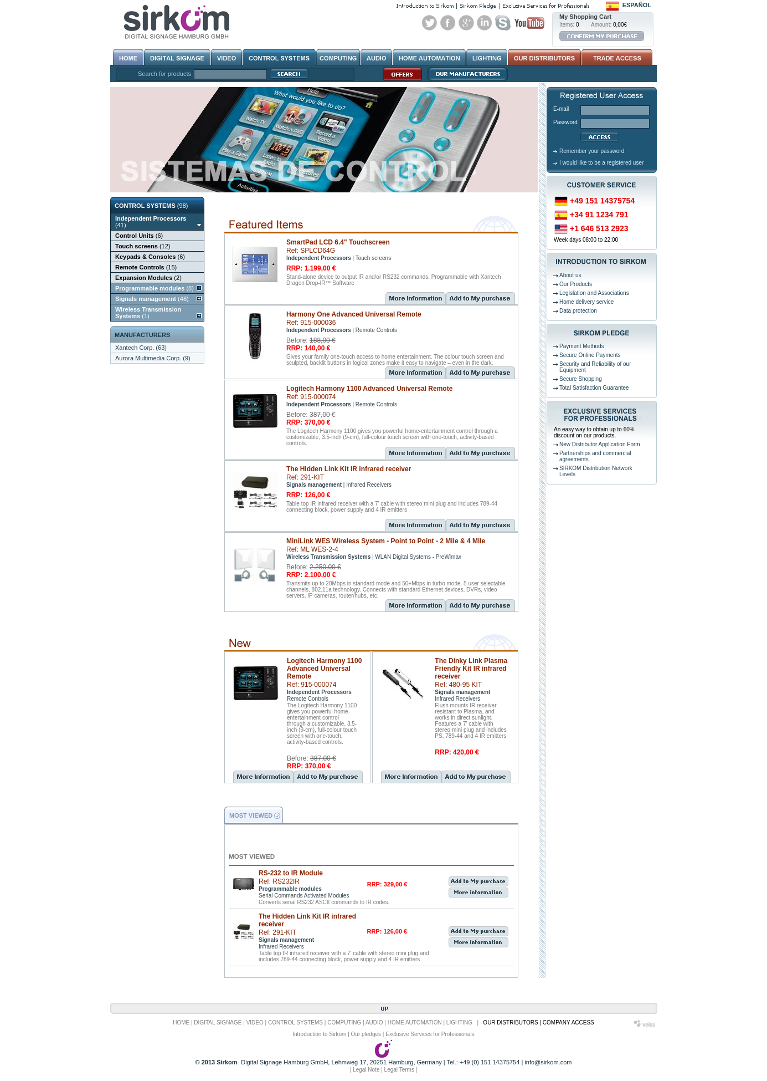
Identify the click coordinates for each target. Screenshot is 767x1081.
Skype (503, 22)
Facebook (448, 22)
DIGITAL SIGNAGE (217, 1022)
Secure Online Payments (590, 355)
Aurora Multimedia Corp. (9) (153, 358)
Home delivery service (586, 302)
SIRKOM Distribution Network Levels (595, 471)
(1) (148, 312)
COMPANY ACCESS (568, 1022)
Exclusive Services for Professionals (430, 1034)
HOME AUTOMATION (415, 1022)
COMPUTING (344, 1022)
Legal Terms (399, 1070)
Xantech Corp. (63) (141, 347)
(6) (139, 235)
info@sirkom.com (548, 1062)
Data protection (578, 311)
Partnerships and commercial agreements (595, 456)
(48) (152, 298)
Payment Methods (581, 346)
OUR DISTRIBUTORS (510, 1022)
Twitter (429, 22)
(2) (148, 277)
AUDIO (374, 1022)
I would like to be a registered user (601, 163)
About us (570, 275)
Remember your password (591, 151)
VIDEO (255, 1022)
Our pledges (366, 1034)
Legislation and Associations (594, 293)
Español (636, 5)
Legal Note (366, 1070)
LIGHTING (459, 1022)
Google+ (466, 22)
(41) (150, 221)
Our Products (575, 284)
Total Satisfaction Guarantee (594, 388)
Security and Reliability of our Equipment (595, 367)
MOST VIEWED (250, 815)
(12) (142, 246)
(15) (146, 267)
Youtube (529, 22)
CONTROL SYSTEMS (295, 1022)
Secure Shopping (580, 379)
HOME (181, 1022)
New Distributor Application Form (599, 444)
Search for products (164, 73)
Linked (484, 22)
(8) (154, 288)
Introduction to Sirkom (319, 1034)
